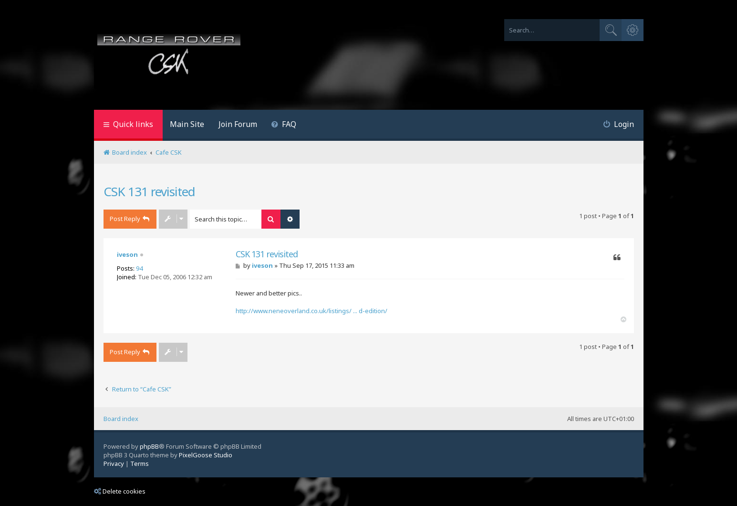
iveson (127, 254)
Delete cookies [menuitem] (119, 491)
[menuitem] (284, 125)
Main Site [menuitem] (187, 124)
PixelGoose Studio (205, 455)
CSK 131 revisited (149, 191)
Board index (121, 418)
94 (139, 268)
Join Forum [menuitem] (237, 124)
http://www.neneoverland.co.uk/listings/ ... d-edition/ (311, 310)
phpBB (149, 446)
